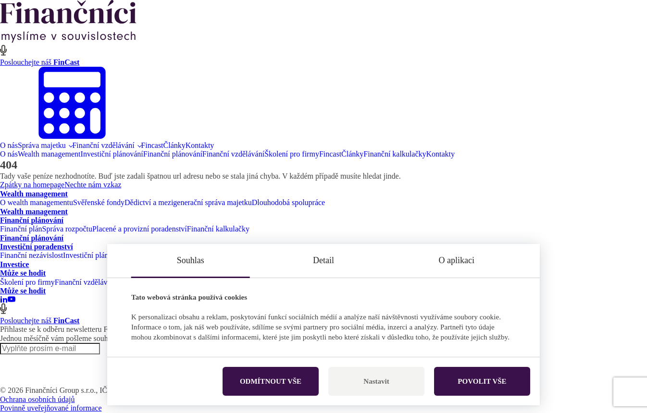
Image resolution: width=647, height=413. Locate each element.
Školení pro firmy (291, 154)
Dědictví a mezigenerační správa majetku (188, 202)
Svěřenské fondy (98, 202)
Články (174, 145)
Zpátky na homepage (32, 185)
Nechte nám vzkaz (92, 185)
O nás (9, 145)
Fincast (152, 145)
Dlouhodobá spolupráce (288, 202)
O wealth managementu (36, 202)
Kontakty (200, 145)
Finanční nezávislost (31, 255)
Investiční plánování (112, 154)
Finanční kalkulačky (394, 154)
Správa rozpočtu (67, 229)
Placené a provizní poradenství (139, 229)
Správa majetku (42, 145)
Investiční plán (86, 255)
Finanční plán (21, 229)
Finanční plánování (172, 154)
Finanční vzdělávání (103, 145)
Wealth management (49, 154)
